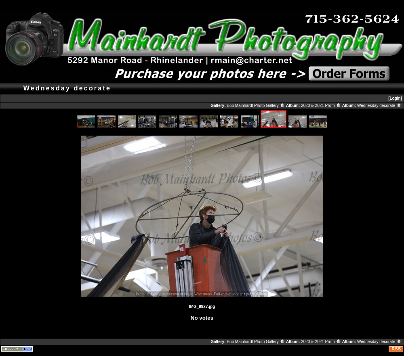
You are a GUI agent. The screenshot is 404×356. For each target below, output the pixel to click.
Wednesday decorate (379, 105)
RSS (396, 349)
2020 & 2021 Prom (321, 105)
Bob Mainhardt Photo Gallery (256, 105)
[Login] (395, 98)
